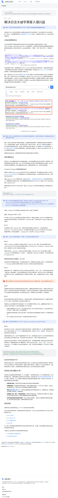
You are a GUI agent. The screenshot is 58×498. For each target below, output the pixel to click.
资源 (19, 1)
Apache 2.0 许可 (43, 442)
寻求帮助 (37, 331)
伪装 (42, 146)
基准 (31, 1)
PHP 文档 (18, 331)
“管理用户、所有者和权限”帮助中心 (34, 179)
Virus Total (9, 415)
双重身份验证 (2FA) (13, 390)
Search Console (43, 70)
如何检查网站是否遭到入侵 (37, 27)
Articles (4, 6)
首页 (5, 18)
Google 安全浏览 (11, 436)
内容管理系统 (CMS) (25, 34)
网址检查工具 (10, 148)
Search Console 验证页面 (10, 174)
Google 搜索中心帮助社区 (13, 433)
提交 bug (4, 489)
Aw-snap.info (10, 418)
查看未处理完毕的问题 (6, 491)
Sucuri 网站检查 (10, 420)
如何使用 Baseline (39, 1)
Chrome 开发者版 (5, 496)
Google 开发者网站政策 (9, 443)
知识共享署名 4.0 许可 (22, 442)
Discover (25, 1)
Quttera (9, 423)
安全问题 (23, 74)
